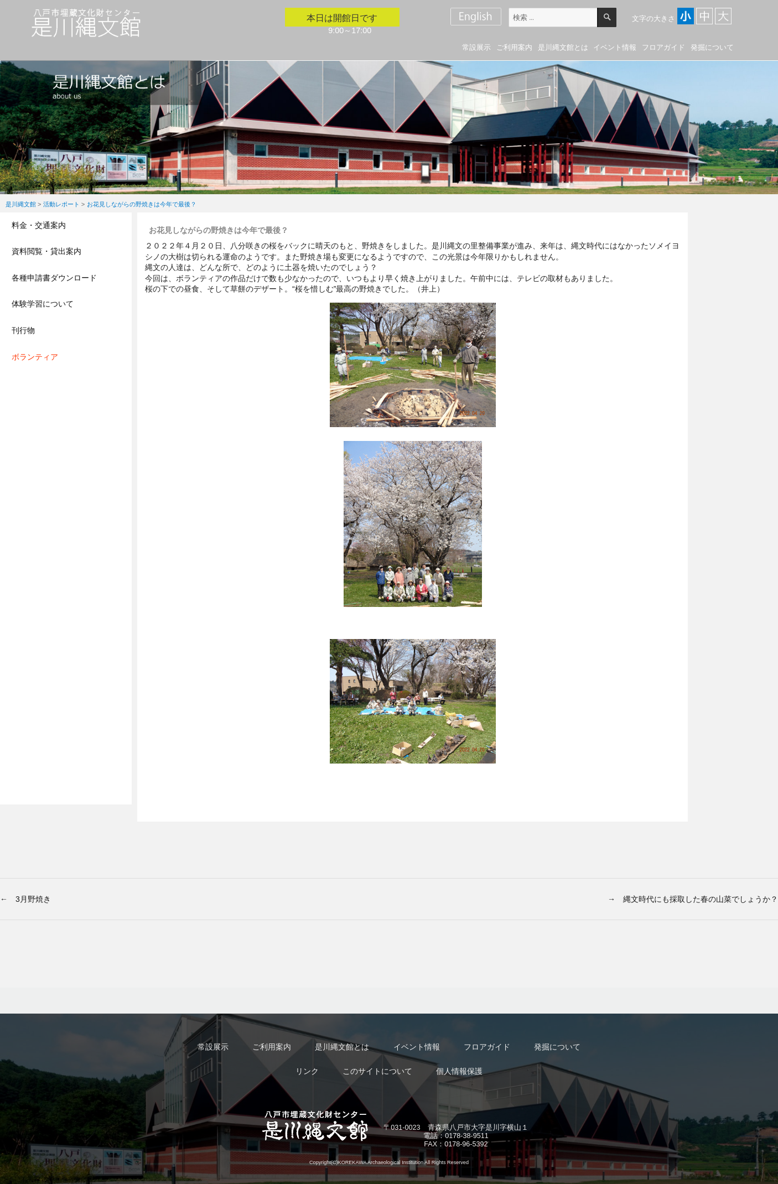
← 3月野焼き (25, 899)
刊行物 (23, 330)
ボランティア (35, 356)
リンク (307, 1071)
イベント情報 (614, 47)
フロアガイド (663, 47)
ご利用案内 (514, 47)
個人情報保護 (459, 1071)
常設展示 (476, 47)
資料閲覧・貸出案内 (46, 251)
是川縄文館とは (563, 47)
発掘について (712, 47)
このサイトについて (377, 1071)
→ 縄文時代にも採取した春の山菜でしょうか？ (693, 899)
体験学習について (43, 303)
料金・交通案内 (39, 225)
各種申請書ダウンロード (54, 277)
